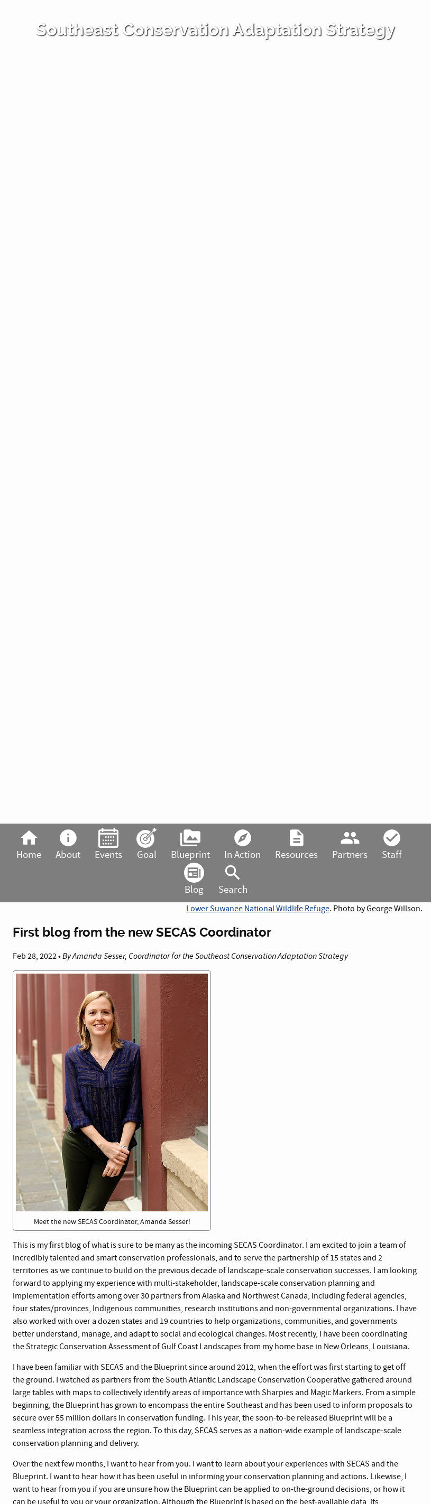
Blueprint (190, 845)
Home (28, 845)
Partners (350, 845)
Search (232, 879)
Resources (296, 845)
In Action (242, 845)
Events (108, 845)
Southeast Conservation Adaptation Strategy (215, 30)
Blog (194, 879)
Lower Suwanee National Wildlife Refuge (257, 908)
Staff (392, 845)
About (68, 845)
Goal (146, 845)
